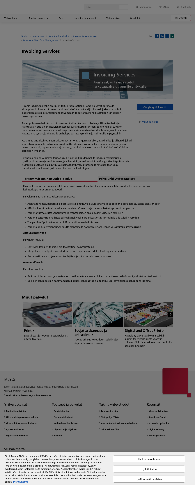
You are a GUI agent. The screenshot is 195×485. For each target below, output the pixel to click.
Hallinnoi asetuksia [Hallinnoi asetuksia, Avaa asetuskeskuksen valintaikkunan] (149, 458)
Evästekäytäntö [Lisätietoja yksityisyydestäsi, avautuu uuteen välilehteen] (20, 481)
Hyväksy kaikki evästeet (149, 479)
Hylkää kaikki (149, 469)
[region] (97, 468)
